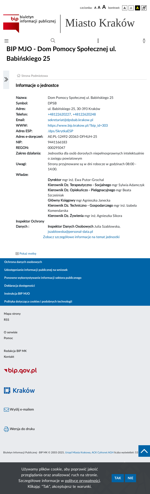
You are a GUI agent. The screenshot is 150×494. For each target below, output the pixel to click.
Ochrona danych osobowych (23, 262)
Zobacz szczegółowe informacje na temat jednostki (81, 237)
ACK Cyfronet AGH (103, 452)
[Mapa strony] (99, 41)
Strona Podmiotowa (34, 75)
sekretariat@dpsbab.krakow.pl (70, 120)
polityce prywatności (82, 481)
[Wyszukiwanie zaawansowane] (53, 41)
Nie (130, 478)
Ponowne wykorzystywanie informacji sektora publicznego (42, 277)
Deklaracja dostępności (19, 285)
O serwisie (10, 332)
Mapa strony (12, 313)
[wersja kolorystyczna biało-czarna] (131, 8)
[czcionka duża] (104, 7)
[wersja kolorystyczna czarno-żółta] (137, 8)
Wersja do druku (19, 429)
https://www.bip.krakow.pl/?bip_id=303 (78, 125)
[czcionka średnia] (99, 8)
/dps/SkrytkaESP (60, 131)
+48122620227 (59, 114)
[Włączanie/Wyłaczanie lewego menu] (6, 80)
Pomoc (8, 338)
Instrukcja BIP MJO (17, 293)
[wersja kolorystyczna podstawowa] (125, 8)
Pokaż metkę (28, 253)
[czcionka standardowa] (95, 7)
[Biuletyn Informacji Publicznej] (75, 373)
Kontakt (9, 356)
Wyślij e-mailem (19, 409)
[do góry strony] (144, 451)
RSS (6, 319)
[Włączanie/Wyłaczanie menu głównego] (6, 41)
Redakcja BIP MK (15, 351)
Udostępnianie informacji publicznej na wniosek (36, 270)
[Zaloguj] (145, 41)
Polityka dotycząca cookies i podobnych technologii (38, 301)
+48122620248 (84, 114)
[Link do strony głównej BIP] (75, 23)
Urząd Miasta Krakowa (77, 452)
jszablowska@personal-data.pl (70, 231)
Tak (117, 478)
